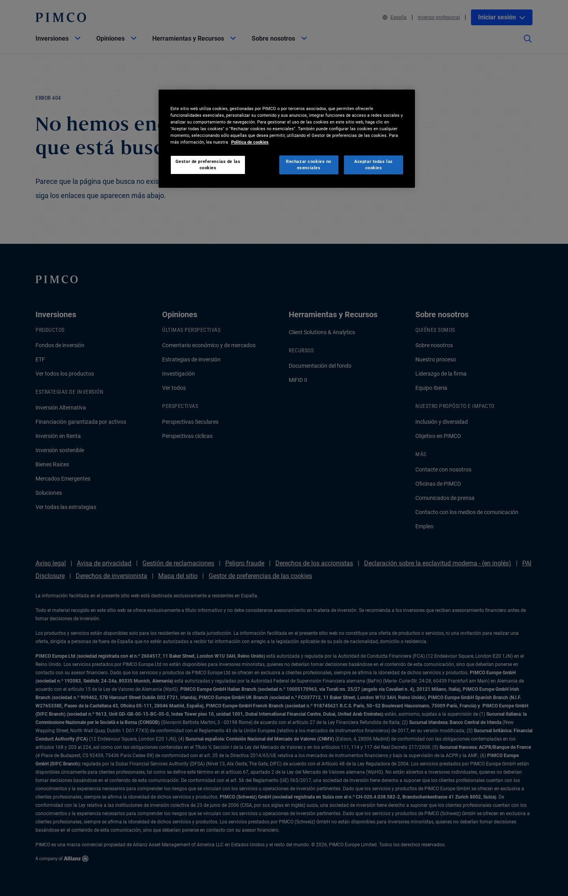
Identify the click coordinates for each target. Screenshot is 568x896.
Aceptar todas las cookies (373, 164)
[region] (287, 139)
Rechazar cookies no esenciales (308, 164)
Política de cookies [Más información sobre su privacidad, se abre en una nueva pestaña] (250, 142)
